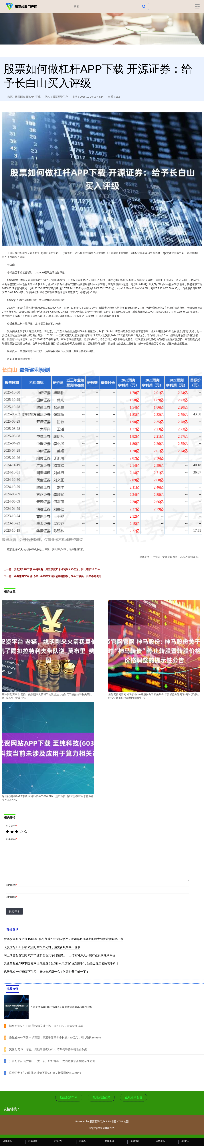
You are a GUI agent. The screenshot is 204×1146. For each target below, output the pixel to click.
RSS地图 (111, 1121)
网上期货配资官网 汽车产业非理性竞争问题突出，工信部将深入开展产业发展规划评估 (59, 955)
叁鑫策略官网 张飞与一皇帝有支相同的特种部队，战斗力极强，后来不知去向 (57, 576)
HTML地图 (123, 1121)
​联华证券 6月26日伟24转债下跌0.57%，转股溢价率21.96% (45, 1072)
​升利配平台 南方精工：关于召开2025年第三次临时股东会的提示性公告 (52, 1061)
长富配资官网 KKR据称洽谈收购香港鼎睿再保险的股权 (61, 1007)
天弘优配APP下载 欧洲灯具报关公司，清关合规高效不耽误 (42, 947)
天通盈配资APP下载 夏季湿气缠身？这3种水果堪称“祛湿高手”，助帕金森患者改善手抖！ (61, 963)
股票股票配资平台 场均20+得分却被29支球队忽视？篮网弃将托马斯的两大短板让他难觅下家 (63, 939)
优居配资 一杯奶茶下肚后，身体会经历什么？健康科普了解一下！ (46, 971)
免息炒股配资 (101, 1097)
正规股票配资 (133, 1097)
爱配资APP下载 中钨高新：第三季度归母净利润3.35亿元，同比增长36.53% (57, 569)
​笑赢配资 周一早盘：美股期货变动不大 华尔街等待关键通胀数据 (48, 1049)
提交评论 (14, 911)
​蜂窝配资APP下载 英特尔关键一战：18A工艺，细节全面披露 (46, 1025)
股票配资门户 (69, 1097)
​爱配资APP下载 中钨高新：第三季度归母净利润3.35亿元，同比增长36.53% (55, 1037)
